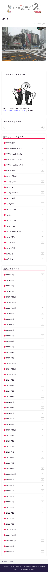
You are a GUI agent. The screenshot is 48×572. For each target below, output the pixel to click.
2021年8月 (25, 551)
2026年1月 (25, 291)
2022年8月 (25, 485)
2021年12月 (25, 529)
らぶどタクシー (25, 187)
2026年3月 (25, 280)
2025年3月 (25, 347)
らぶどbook (25, 215)
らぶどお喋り (25, 181)
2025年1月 (25, 358)
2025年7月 (25, 324)
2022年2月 (25, 518)
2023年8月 (25, 441)
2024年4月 (25, 407)
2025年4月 (25, 341)
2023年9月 (25, 435)
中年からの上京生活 (25, 159)
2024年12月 (25, 363)
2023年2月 (25, 463)
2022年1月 (25, 524)
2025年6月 (25, 330)
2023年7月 (25, 446)
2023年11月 (25, 430)
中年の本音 (25, 170)
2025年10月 (25, 308)
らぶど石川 (25, 248)
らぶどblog (25, 226)
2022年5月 (25, 502)
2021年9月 (25, 546)
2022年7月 (25, 490)
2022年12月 (25, 474)
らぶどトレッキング (25, 231)
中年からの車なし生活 (25, 165)
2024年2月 (25, 418)
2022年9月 (25, 479)
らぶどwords (25, 203)
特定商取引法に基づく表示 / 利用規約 (34, 567)
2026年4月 (25, 275)
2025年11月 (25, 302)
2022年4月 (25, 507)
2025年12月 (25, 297)
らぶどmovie (25, 220)
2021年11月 (25, 535)
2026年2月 (25, 286)
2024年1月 (25, 424)
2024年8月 (25, 385)
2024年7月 (25, 391)
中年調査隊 (25, 143)
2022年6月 (25, 496)
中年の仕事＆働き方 (25, 148)
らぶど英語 (25, 237)
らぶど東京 (25, 242)
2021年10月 (25, 540)
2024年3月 (25, 413)
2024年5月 (25, 402)
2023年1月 (25, 468)
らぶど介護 (25, 198)
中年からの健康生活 (25, 154)
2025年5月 (25, 335)
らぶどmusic (25, 209)
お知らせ (25, 253)
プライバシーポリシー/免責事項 (12, 567)
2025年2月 (25, 352)
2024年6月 (25, 396)
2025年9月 (25, 313)
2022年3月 (25, 513)
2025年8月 (25, 319)
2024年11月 (25, 369)
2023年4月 (25, 452)
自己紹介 (25, 259)
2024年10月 (25, 374)
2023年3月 (25, 457)
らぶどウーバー (25, 192)
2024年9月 (25, 380)
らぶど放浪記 (25, 176)
